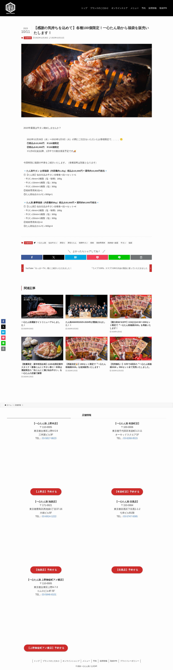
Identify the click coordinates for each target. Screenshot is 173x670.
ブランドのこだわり (51, 661)
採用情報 (103, 661)
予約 (95, 661)
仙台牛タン (53, 243)
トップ (37, 661)
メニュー (86, 661)
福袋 (130, 243)
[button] (31, 257)
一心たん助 (41, 243)
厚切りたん (72, 243)
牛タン (123, 243)
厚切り (62, 243)
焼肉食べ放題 (113, 243)
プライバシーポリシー (129, 661)
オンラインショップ (71, 661)
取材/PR (113, 661)
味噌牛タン (83, 243)
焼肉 (92, 243)
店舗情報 (28, 38)
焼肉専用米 (100, 243)
